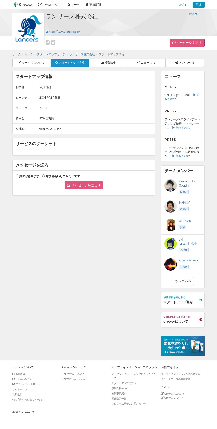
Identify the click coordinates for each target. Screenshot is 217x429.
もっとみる (183, 281)
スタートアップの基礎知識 (176, 379)
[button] (84, 185)
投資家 (183, 191)
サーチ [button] (74, 5)
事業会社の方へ (120, 388)
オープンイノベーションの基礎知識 (180, 374)
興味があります (29, 176)
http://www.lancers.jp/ (63, 32)
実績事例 (93, 5)
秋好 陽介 (185, 202)
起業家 (183, 208)
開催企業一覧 (119, 398)
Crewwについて (50, 5)
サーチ (29, 54)
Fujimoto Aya (188, 260)
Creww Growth (73, 374)
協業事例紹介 (119, 393)
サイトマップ (19, 389)
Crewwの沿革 (22, 379)
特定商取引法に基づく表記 (27, 399)
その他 (183, 249)
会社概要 (18, 374)
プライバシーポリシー (26, 384)
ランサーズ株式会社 (82, 54)
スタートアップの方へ (124, 383)
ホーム (16, 54)
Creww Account (172, 393)
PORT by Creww (73, 379)
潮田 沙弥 (185, 221)
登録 (198, 5)
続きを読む (181, 127)
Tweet (193, 14)
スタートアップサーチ (51, 54)
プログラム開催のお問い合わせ (129, 403)
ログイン (184, 5)
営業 (182, 227)
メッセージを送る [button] (189, 43)
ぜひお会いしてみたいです (63, 176)
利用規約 (17, 394)
